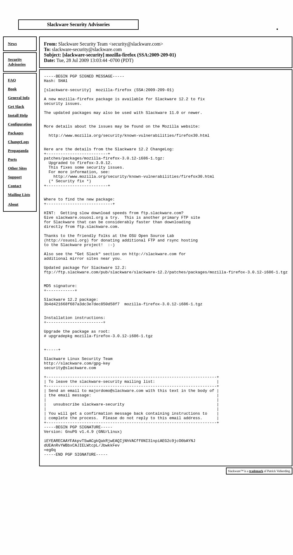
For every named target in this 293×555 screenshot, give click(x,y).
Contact (14, 185)
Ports (12, 159)
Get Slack (16, 106)
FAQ (12, 80)
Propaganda (18, 150)
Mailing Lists (19, 194)
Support (15, 177)
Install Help (18, 115)
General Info (18, 97)
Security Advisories (17, 62)
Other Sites (17, 168)
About (13, 204)
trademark (256, 548)
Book (12, 89)
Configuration (20, 124)
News (12, 43)
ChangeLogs (18, 141)
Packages (15, 133)
